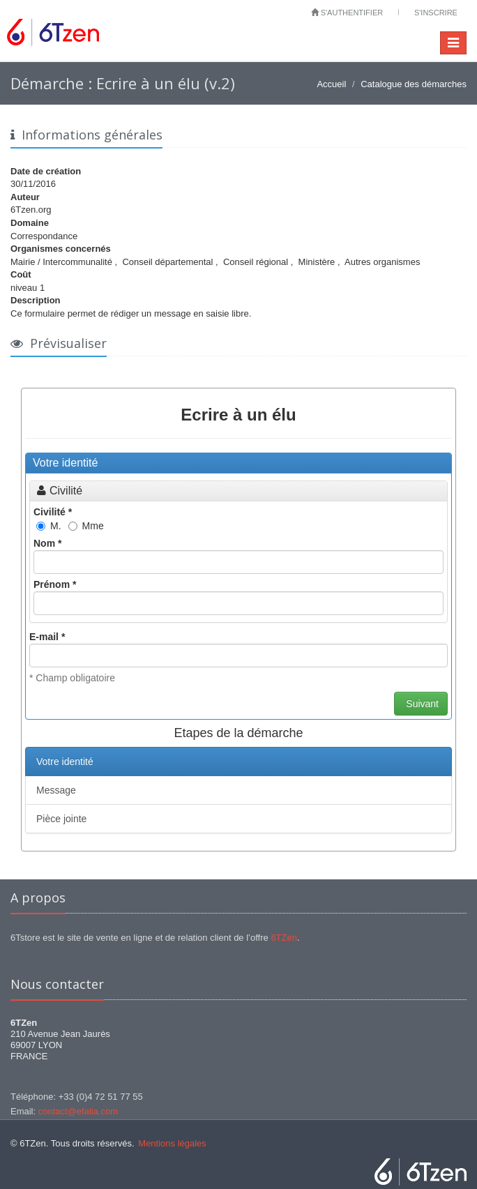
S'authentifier (347, 12)
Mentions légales (172, 1143)
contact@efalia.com (78, 1111)
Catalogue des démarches (414, 84)
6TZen (284, 937)
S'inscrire (435, 12)
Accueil (331, 84)
